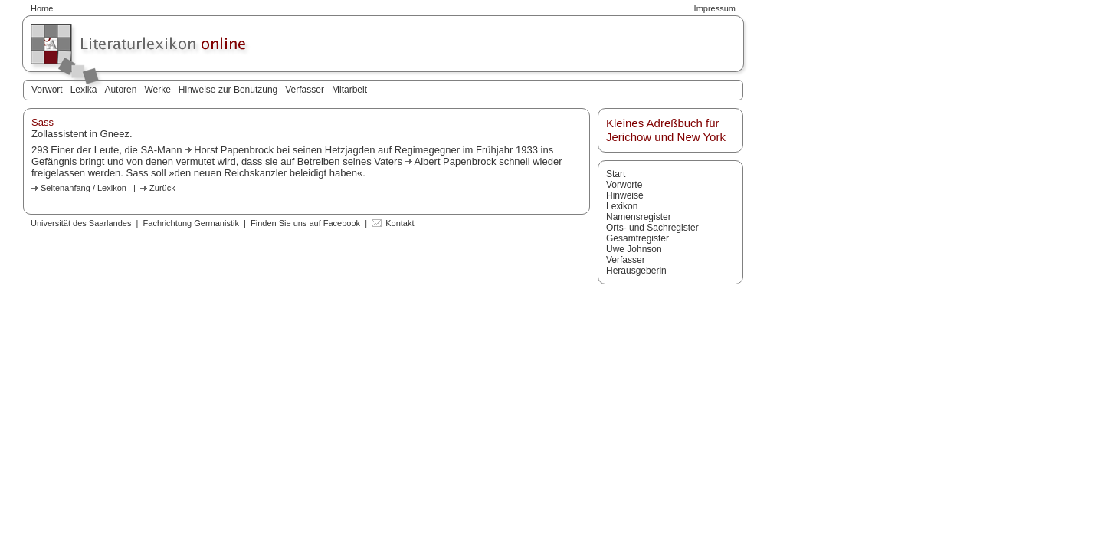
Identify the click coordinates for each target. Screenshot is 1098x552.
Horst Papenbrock (235, 150)
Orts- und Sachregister (652, 227)
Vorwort (47, 89)
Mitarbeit (349, 89)
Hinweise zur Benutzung (228, 89)
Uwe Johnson (634, 249)
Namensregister (638, 217)
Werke (157, 89)
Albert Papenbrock (457, 161)
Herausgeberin (636, 270)
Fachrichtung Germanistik (191, 223)
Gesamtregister (637, 238)
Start (615, 174)
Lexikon (621, 206)
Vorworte (624, 184)
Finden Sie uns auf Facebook (305, 223)
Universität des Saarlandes (81, 223)
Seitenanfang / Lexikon (83, 187)
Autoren (120, 89)
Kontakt (399, 223)
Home (42, 8)
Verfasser (304, 89)
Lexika (83, 89)
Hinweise (625, 195)
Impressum (715, 8)
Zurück (162, 187)
